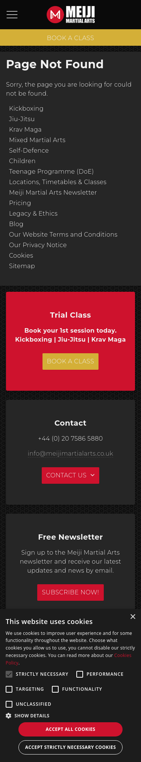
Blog (16, 224)
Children (22, 161)
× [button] (132, 617)
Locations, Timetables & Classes (57, 182)
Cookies (21, 255)
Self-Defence (29, 150)
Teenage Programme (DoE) (51, 171)
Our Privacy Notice (38, 245)
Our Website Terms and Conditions (63, 234)
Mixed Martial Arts (37, 140)
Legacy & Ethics (33, 213)
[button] (70, 715)
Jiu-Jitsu (22, 119)
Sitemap (22, 266)
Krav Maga (25, 129)
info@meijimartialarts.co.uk (71, 453)
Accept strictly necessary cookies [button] (70, 747)
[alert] (70, 685)
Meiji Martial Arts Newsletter (53, 192)
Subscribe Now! (70, 592)
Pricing (20, 203)
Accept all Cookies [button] (70, 729)
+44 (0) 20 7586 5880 (70, 438)
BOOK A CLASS (70, 38)
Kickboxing (26, 108)
